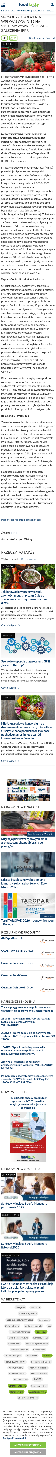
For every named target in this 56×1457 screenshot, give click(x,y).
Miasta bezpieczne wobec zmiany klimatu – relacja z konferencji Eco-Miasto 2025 (24, 883)
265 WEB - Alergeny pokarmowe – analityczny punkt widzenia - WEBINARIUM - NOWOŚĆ (28, 1065)
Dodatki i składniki (33, 1326)
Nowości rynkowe (19, 1349)
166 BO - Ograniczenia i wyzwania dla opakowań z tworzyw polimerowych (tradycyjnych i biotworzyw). (23, 1050)
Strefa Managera (17, 1385)
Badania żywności (28, 1313)
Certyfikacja (44, 1320)
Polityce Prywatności (14, 1438)
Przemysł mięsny (16, 1368)
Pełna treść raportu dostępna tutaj (21, 519)
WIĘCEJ (50, 11)
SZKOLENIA (38, 11)
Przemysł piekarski (39, 1373)
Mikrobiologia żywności (37, 1343)
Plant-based (31, 1355)
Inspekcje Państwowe (18, 1337)
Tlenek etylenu (16, 1391)
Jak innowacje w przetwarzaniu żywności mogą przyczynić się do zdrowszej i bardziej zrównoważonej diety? (24, 597)
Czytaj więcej (9, 625)
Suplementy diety (39, 1386)
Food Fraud (41, 1331)
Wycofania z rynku (37, 1391)
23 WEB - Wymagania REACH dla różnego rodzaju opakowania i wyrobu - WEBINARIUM (25, 1022)
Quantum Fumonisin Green (17, 963)
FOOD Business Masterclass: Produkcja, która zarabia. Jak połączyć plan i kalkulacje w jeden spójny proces (27, 1287)
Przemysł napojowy (17, 1373)
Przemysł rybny (21, 1379)
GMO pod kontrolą (12, 938)
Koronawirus (28, 559)
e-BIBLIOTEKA (8, 11)
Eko (49, 1326)
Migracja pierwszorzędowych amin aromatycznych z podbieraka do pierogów (24, 842)
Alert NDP (35, 1307)
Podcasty (47, 1355)
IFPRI (13, 532)
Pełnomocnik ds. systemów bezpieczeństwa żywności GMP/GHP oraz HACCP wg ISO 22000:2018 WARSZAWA (27, 1079)
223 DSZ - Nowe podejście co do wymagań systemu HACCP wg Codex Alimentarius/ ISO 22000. (28, 1036)
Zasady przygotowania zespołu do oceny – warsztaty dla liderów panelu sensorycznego (27, 1009)
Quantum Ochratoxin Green (17, 987)
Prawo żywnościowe (15, 1361)
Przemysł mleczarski (38, 1367)
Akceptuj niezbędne (26, 1452)
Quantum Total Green (14, 975)
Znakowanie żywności (28, 1397)
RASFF (37, 1379)
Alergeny (20, 1307)
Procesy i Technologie (41, 1361)
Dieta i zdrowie (12, 1326)
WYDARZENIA (23, 11)
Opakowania (39, 1349)
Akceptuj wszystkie (26, 1445)
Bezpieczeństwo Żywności (42, 38)
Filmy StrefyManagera (20, 1331)
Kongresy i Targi (40, 1337)
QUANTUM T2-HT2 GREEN (17, 950)
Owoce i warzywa (13, 1355)
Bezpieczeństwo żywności (20, 1319)
